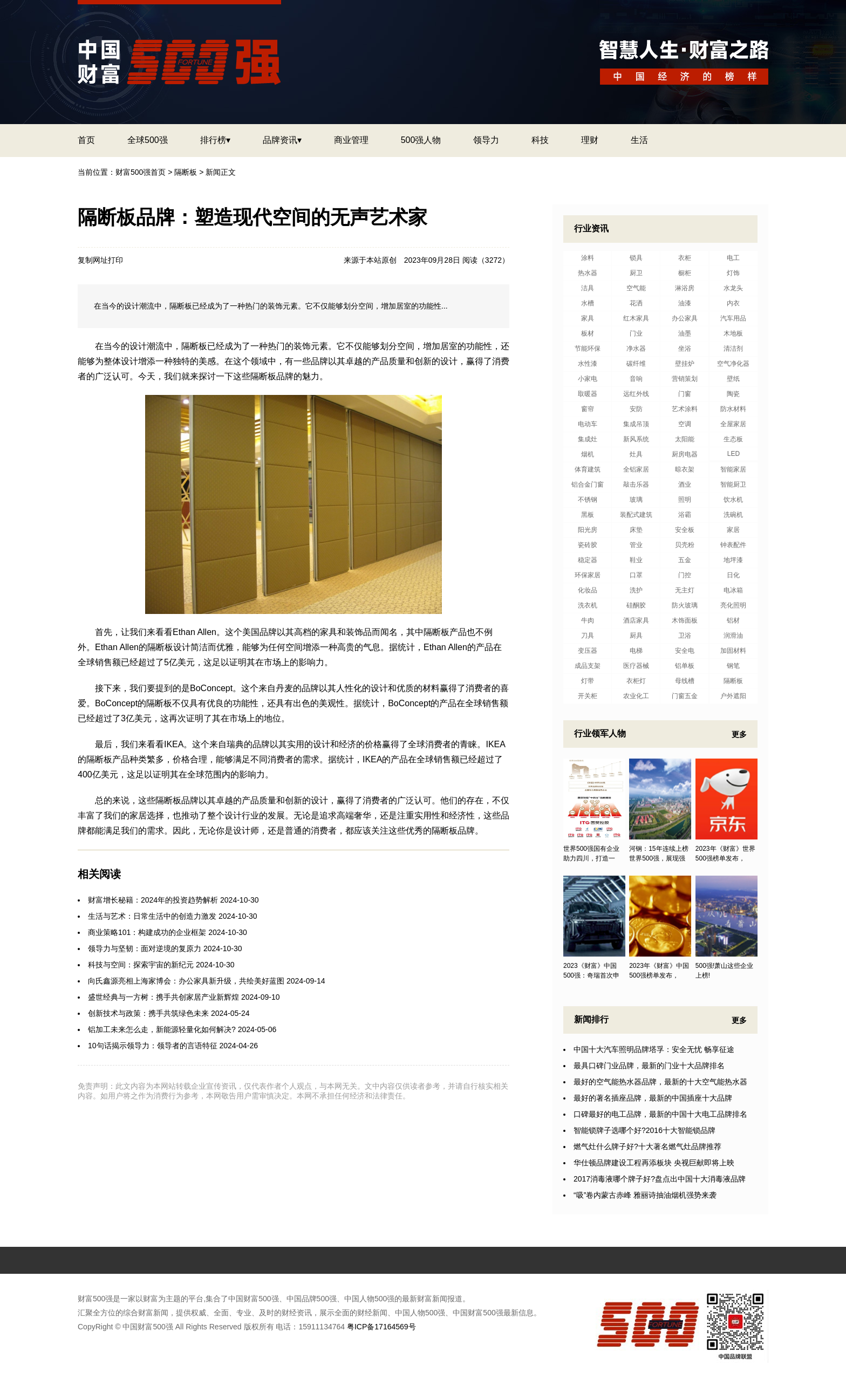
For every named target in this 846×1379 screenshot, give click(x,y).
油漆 (684, 303)
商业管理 (351, 140)
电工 (733, 258)
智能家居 (733, 469)
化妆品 (587, 590)
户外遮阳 (733, 696)
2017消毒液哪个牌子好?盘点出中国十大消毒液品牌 (660, 1179)
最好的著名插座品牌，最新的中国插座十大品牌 (653, 1098)
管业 (636, 545)
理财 (589, 140)
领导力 (486, 140)
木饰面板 (685, 620)
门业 (636, 333)
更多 (739, 734)
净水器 (636, 348)
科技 (540, 140)
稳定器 (587, 560)
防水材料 (733, 409)
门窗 (684, 394)
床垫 (636, 530)
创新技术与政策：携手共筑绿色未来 (148, 1013)
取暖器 (587, 394)
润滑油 (733, 635)
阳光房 (587, 530)
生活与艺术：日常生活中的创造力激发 (152, 916)
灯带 (587, 681)
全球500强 (147, 140)
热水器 (587, 273)
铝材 (733, 620)
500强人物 (421, 140)
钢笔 (733, 666)
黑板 (587, 514)
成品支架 (588, 666)
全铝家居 (636, 469)
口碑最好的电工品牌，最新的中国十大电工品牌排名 (660, 1114)
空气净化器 (733, 363)
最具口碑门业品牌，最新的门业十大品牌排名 (649, 1065)
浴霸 (684, 514)
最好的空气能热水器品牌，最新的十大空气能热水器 (660, 1081)
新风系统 (636, 439)
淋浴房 (684, 288)
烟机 (587, 454)
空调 (684, 424)
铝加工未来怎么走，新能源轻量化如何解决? (162, 1029)
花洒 (636, 303)
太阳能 (684, 439)
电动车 (587, 424)
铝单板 (684, 666)
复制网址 (93, 260)
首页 (86, 140)
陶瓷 (733, 394)
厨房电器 (685, 454)
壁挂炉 (684, 363)
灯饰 (733, 273)
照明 (684, 499)
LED (733, 454)
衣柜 (684, 258)
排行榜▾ (215, 140)
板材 (587, 333)
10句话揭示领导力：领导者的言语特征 (152, 1045)
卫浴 (684, 635)
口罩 (636, 575)
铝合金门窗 (587, 484)
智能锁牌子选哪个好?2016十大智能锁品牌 (644, 1130)
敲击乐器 (636, 484)
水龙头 (733, 288)
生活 (639, 140)
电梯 (636, 650)
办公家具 (685, 318)
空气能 (636, 288)
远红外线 (636, 394)
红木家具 (636, 318)
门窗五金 (685, 696)
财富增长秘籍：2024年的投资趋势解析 (153, 900)
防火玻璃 (685, 605)
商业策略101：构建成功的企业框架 (147, 932)
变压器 (587, 650)
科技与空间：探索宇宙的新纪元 (141, 964)
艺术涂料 (685, 409)
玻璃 (636, 499)
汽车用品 (733, 318)
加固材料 (733, 650)
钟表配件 (733, 545)
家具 (587, 318)
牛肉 (587, 620)
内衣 (733, 303)
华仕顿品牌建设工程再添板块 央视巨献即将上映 (654, 1162)
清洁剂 (733, 348)
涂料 (587, 258)
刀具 (587, 635)
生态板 (733, 439)
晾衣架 (684, 469)
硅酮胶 (636, 605)
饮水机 (733, 499)
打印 (115, 260)
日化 (733, 575)
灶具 (636, 454)
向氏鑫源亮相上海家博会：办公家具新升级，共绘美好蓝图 (186, 981)
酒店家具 (636, 620)
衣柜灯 (636, 681)
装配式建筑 (636, 514)
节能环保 (588, 348)
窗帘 (587, 409)
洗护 (636, 590)
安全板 (684, 530)
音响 (636, 379)
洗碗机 (733, 514)
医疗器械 (636, 666)
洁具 (587, 288)
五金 (684, 560)
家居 (733, 530)
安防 (636, 409)
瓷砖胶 (587, 545)
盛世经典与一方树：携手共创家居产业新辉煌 (163, 997)
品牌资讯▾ (282, 140)
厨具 (636, 635)
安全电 (684, 650)
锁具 (636, 258)
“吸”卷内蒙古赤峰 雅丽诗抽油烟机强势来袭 (645, 1195)
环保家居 (588, 575)
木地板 (733, 333)
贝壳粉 (684, 545)
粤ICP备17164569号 (381, 1326)
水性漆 (587, 363)
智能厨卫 (733, 484)
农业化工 (636, 696)
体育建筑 (588, 469)
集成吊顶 (636, 424)
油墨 (684, 333)
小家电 (587, 379)
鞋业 (636, 560)
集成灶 (587, 439)
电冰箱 (733, 590)
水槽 (587, 303)
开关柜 (587, 696)
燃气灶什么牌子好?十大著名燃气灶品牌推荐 (647, 1146)
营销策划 (685, 379)
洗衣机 (587, 605)
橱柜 (684, 273)
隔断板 (185, 172)
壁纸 (733, 379)
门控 (684, 575)
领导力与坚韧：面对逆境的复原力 (144, 948)
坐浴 (684, 348)
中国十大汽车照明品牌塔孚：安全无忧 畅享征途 (654, 1049)
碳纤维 (636, 363)
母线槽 (684, 681)
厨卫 (636, 273)
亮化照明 (733, 605)
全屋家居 (733, 424)
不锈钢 (587, 499)
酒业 (684, 484)
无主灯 (684, 590)
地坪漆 (733, 560)
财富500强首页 (140, 172)
